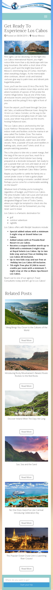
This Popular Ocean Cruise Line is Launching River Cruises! (26, 544)
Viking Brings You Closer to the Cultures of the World (26, 315)
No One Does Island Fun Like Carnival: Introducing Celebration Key (26, 498)
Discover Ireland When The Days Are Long (26, 405)
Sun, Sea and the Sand (26, 451)
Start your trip (26, 584)
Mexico (41, 35)
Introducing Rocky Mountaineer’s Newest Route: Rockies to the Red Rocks (26, 361)
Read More (26, 340)
